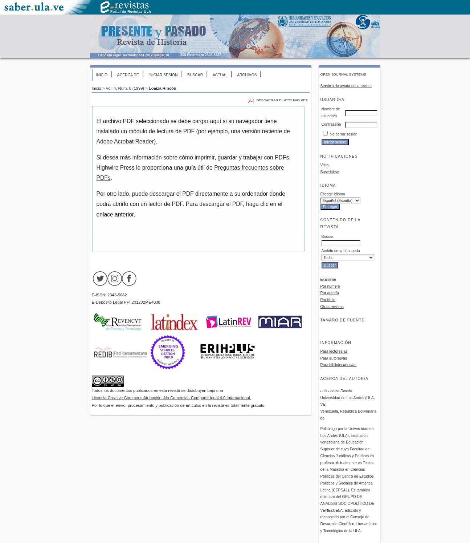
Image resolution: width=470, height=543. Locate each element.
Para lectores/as (334, 351)
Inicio (102, 75)
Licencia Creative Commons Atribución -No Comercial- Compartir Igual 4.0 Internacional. (171, 398)
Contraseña (331, 124)
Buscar (195, 75)
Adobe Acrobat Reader (125, 141)
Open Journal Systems (343, 74)
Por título (328, 300)
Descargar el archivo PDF (281, 100)
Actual (220, 75)
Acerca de (128, 75)
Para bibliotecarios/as (338, 365)
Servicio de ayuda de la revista (346, 86)
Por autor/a (329, 293)
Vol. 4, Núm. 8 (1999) (125, 88)
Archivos (247, 75)
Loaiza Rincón (162, 88)
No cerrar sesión (343, 134)
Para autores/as (333, 358)
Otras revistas (332, 307)
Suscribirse (329, 172)
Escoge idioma (332, 194)
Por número (330, 286)
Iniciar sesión (162, 75)
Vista (324, 165)
